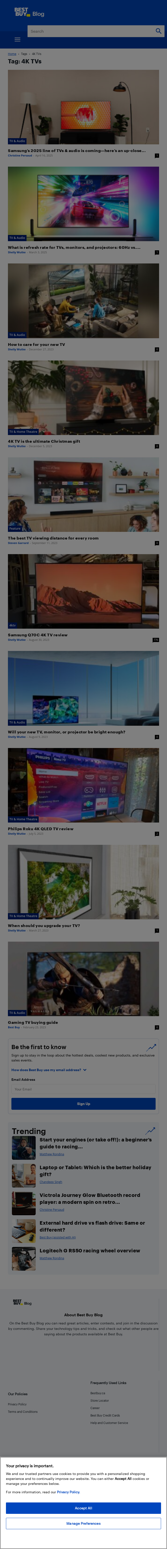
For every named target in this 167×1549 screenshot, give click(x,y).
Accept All (83, 1508)
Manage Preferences (83, 1523)
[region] (83, 1503)
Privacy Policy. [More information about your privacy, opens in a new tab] (68, 1492)
